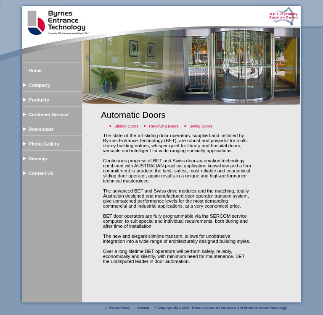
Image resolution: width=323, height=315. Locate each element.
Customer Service (49, 114)
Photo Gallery (44, 143)
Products (39, 99)
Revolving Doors (164, 126)
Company (39, 85)
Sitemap (38, 158)
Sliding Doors (127, 126)
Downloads (41, 129)
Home (35, 70)
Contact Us (41, 173)
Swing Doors (200, 126)
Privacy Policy (119, 308)
